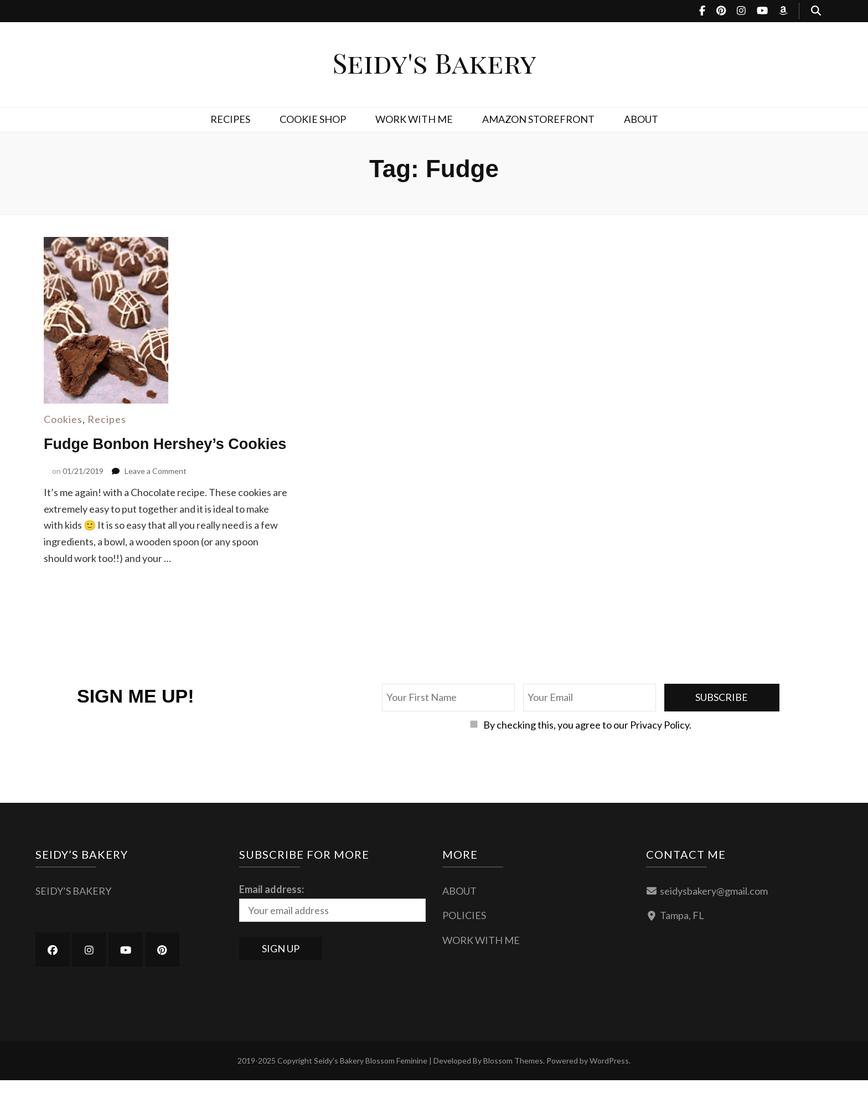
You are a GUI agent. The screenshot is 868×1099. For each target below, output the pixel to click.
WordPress (609, 1079)
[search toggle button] (816, 11)
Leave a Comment (156, 489)
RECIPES (230, 119)
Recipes (106, 419)
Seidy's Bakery (434, 62)
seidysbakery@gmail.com (714, 909)
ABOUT (641, 119)
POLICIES (464, 934)
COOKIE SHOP (313, 119)
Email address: (271, 907)
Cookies (63, 419)
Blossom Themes (513, 1079)
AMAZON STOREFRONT (538, 119)
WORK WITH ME (414, 119)
